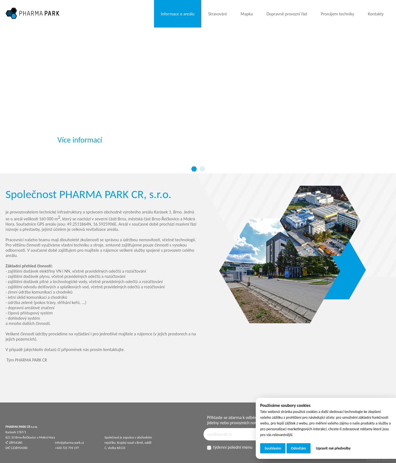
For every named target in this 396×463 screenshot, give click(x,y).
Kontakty (376, 14)
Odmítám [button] (298, 448)
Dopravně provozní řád (286, 14)
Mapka (247, 14)
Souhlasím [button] (273, 448)
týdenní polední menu (229, 447)
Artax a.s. (388, 460)
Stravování (217, 14)
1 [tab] (194, 169)
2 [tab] (202, 169)
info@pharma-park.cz (69, 443)
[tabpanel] (198, 96)
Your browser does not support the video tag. (41, 48)
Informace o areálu (177, 14)
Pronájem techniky (337, 14)
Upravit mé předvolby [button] (333, 448)
